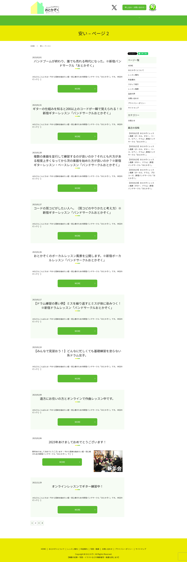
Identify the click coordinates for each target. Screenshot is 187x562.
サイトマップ (133, 105)
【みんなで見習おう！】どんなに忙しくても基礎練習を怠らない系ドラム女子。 (77, 350)
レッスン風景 (133, 86)
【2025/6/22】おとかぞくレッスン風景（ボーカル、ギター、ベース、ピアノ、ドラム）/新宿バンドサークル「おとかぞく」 (141, 135)
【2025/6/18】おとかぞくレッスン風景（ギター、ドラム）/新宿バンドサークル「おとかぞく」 (141, 183)
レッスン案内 (78, 19)
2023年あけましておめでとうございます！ (77, 439)
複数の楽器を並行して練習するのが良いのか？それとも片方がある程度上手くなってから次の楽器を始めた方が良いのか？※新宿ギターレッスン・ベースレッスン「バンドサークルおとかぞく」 (77, 158)
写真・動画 (118, 19)
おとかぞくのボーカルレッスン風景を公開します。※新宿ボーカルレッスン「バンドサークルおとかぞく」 (77, 255)
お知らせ (131, 118)
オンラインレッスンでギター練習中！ (77, 484)
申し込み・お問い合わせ (134, 7)
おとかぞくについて (60, 19)
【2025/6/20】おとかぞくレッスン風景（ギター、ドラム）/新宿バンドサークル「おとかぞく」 (141, 160)
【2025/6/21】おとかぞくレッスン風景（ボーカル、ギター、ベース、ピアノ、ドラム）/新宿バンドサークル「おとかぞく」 (141, 148)
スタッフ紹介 (133, 82)
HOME (44, 19)
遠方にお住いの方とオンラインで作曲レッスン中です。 (77, 396)
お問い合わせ (133, 96)
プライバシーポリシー (137, 100)
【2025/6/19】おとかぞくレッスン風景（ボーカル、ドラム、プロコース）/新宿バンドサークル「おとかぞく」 (141, 171)
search (146, 19)
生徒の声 (104, 19)
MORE (77, 86)
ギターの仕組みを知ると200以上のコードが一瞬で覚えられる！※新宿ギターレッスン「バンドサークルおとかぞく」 (77, 108)
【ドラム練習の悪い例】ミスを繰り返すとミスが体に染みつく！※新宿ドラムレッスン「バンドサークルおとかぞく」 (77, 303)
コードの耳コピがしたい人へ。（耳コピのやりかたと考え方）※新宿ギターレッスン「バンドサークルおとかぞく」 (77, 208)
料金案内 (92, 19)
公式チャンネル (134, 19)
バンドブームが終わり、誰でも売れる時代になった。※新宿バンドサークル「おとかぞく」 (77, 61)
